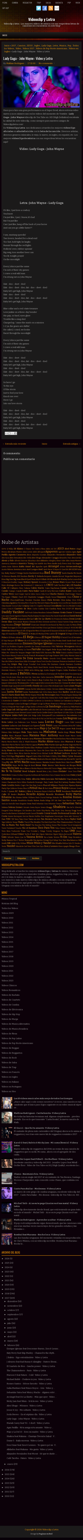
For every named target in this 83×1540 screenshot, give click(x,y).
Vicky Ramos (7, 840)
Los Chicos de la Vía (35, 719)
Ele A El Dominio (30, 641)
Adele (35, 552)
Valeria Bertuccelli (65, 834)
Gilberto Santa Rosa (15, 661)
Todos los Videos (10, 908)
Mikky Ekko (56, 756)
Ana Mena (47, 564)
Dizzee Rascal (51, 625)
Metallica (5, 753)
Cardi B (43, 591)
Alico (38, 561)
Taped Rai (56, 819)
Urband (14, 834)
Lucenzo (78, 722)
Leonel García (36, 712)
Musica (62, 45)
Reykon (21, 794)
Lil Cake (66, 712)
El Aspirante (44, 631)
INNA (26, 670)
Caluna (27, 588)
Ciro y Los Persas (64, 603)
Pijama (72, 785)
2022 (7, 1276)
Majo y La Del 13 (49, 728)
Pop (69, 2)
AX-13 (60, 548)
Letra (55, 45)
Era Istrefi (57, 644)
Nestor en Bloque (67, 765)
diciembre (12, 1301)
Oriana (14, 775)
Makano (4, 732)
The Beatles (35, 822)
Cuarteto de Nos (22, 608)
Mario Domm (76, 739)
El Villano (19, 640)
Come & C (33, 606)
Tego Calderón (7, 822)
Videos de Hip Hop (11, 1014)
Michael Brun (36, 753)
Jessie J (24, 680)
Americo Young (26, 563)
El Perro (76, 634)
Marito (9, 742)
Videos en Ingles (10, 1077)
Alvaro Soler (61, 561)
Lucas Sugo (54, 722)
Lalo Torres (42, 710)
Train (23, 831)
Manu (11, 736)
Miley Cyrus (67, 756)
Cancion (21, 45)
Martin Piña (43, 744)
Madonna (10, 728)
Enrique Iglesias (43, 643)
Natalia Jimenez (36, 762)
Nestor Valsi (53, 765)
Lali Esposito (22, 709)
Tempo (15, 822)
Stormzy (76, 816)
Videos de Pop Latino (12, 1038)
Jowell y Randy (32, 685)
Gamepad (10, 659)
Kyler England (64, 698)
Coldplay (25, 606)
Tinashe (18, 828)
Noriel (39, 771)
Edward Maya (15, 631)
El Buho (62, 631)
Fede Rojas (57, 649)
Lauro (29, 712)
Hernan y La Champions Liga (68, 667)
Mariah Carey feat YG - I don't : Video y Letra (28, 1423)
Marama (34, 735)
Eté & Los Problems (9, 647)
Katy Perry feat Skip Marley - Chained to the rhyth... (31, 1353)
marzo (10, 1341)
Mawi (9, 750)
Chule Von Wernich (36, 603)
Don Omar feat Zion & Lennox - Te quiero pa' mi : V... (32, 1445)
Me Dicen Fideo (48, 750)
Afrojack (41, 552)
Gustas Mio (45, 664)
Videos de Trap (9, 1067)
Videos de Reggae (10, 1048)
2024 (7, 1267)
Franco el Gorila (22, 655)
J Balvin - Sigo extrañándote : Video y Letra (27, 1357)
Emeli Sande (67, 641)
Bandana (24, 576)
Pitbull (34, 788)
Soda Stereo (11, 813)
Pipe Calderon (12, 788)
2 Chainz (27, 549)
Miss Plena (17, 759)
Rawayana (38, 791)
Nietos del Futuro (50, 768)
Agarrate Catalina (65, 552)
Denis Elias (7, 621)
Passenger (39, 782)
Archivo (35, 858)
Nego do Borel (29, 765)
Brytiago (10, 585)
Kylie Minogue (76, 698)
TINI (8, 819)
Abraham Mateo (14, 552)
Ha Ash (24, 667)
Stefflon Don (39, 816)
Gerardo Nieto (41, 658)
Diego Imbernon (75, 622)
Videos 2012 (7, 927)
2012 (7, 1487)
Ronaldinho (22, 800)
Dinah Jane (35, 625)
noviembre (13, 1306)
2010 (7, 1496)
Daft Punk (29, 613)
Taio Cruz (23, 819)
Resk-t (14, 794)
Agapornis (51, 551)
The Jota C (77, 822)
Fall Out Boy (12, 649)
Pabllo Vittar (21, 779)
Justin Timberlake (31, 692)
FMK (53, 647)
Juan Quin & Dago (9, 689)
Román (14, 800)
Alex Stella (27, 558)
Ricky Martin (73, 794)
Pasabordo (31, 782)
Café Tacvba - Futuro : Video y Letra (24, 1458)
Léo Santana (63, 726)
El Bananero (54, 631)
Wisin (30, 842)
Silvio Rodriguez (15, 811)
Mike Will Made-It (45, 756)
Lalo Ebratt (33, 709)
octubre (11, 1310)
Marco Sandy (76, 736)
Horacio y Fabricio (16, 670)
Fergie (28, 652)
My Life (10, 762)
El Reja (28, 637)
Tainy (16, 819)
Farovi (29, 650)
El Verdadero (76, 637)
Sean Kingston (21, 804)
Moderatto (41, 759)
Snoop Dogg (70, 810)
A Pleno (42, 549)
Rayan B (45, 791)
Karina (78, 692)
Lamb (49, 710)
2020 (7, 1285)
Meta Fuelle (77, 750)
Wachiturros (72, 840)
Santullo (11, 804)
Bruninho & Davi (45, 582)
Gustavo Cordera (74, 664)
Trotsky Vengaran (53, 831)
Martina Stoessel (15, 747)
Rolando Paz (57, 797)
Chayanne (61, 597)
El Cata (68, 631)
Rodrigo (49, 797)
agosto (10, 1319)
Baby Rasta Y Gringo (14, 573)
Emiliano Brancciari (15, 644)
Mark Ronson (31, 742)
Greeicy (78, 661)
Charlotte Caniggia (36, 597)
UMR (72, 830)
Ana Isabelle (38, 564)
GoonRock (71, 661)
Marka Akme (46, 741)
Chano (14, 597)
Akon (29, 555)
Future (56, 655)
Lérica (70, 726)
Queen (11, 791)
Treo (28, 831)
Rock (78, 2)
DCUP (68, 609)
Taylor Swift (75, 819)
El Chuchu (75, 631)
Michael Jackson (62, 753)
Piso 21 (26, 788)
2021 (7, 1280)
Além (68, 561)
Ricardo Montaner (55, 794)
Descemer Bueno (21, 622)
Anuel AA (30, 566)
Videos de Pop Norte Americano (51, 48)
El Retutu (38, 637)
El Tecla (63, 637)
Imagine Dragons (56, 670)
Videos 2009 (8, 913)
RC (16, 791)
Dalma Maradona (39, 613)
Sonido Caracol (30, 813)
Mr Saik (76, 759)
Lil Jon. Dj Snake (75, 712)
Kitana (51, 698)
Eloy (50, 641)
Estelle (69, 644)
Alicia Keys (32, 561)
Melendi (68, 750)
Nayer (15, 765)
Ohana (55, 771)
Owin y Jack (75, 775)
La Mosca (69, 704)
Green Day (6, 664)
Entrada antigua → (71, 444)
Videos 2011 (7, 922)
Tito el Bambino (29, 828)
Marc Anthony (49, 735)
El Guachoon (12, 634)
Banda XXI (15, 576)
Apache (39, 566)
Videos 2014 (7, 937)
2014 (7, 1478)
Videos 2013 (7, 932)
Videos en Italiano (10, 1082)
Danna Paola (27, 616)
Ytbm (34, 846)
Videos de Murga (10, 1019)
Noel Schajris (28, 771)
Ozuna (7, 779)
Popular (7, 858)
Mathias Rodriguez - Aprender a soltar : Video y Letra (42, 1220)
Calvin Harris (37, 588)
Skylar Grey (59, 811)
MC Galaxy (77, 726)
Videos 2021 (7, 971)
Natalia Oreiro (48, 762)
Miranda (77, 756)
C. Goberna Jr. (38, 585)
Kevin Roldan (13, 698)
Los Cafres (14, 719)
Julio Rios (77, 689)
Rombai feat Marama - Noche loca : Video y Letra (39, 1234)
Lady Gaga (46, 45)
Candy (19, 591)
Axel (40, 569)
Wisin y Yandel (42, 842)
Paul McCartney (61, 782)
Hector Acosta (48, 667)
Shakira (59, 807)
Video (18, 48)
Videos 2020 (8, 966)
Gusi (38, 664)
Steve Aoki (68, 816)
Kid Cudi (38, 698)
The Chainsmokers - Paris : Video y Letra (26, 1370)
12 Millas (10, 549)
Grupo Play (16, 664)
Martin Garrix (20, 745)
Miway (34, 759)
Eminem (28, 643)
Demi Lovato (75, 619)
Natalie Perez (61, 762)
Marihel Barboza (59, 739)
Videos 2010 (7, 918)
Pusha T (5, 791)
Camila (63, 588)
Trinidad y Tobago (38, 831)
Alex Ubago (36, 558)
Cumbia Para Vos (57, 609)
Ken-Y (59, 695)
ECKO (76, 628)
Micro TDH (6, 756)
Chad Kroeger (70, 594)
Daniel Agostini (15, 616)
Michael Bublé (47, 753)
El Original (60, 633)
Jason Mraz (16, 677)
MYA (4, 728)
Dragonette (26, 628)
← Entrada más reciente (14, 444)
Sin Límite (37, 811)
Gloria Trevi (40, 661)
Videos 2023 (7, 980)
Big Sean (17, 579)
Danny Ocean (39, 616)
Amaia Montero (76, 561)
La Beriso (37, 701)
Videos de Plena (9, 1033)
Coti (63, 606)
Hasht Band (38, 667)
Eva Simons (36, 647)
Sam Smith (77, 800)
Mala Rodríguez (14, 732)
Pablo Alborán (33, 779)
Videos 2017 (28, 48)
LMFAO (30, 701)
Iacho (32, 670)
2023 (7, 1271)
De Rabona (65, 619)
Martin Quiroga (55, 745)
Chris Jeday (66, 600)
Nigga (59, 768)
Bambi (64, 573)
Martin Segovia (69, 745)
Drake (32, 628)
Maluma (50, 732)
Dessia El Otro (35, 622)
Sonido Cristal (43, 813)
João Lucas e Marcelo (47, 686)
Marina (69, 739)
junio (9, 1328)
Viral (51, 840)
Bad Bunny (52, 573)
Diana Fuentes (63, 622)
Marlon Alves (59, 742)
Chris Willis (76, 600)
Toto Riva (6, 831)
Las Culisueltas (66, 709)
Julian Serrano (52, 689)
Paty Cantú (48, 782)
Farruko (36, 649)
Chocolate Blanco (39, 600)
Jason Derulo (7, 677)
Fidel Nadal (35, 653)
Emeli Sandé (76, 641)
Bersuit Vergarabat (66, 576)
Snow (4, 813)
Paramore (12, 782)
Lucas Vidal (69, 722)
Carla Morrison (52, 591)
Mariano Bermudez (43, 738)
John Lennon (46, 683)
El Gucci (23, 633)
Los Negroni (70, 718)
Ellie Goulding (42, 641)
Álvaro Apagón (63, 846)
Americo (14, 563)
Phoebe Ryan (63, 785)
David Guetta (9, 618)
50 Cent (35, 549)
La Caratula (46, 701)
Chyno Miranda (51, 603)
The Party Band (23, 825)
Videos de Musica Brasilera (15, 1029)
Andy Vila (71, 564)
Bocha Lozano (73, 579)
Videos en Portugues (11, 1086)
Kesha (4, 697)
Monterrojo (61, 759)
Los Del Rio (48, 719)
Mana (72, 732)
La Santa (64, 707)
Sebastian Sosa (42, 804)
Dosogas (12, 628)
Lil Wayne (6, 715)
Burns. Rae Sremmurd (23, 585)
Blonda (53, 579)
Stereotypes (58, 816)
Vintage (46, 840)
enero (10, 1464)
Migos (12, 756)
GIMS (61, 655)
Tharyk (27, 822)
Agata (74, 552)
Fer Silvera (11, 653)
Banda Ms (71, 573)
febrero (11, 1345)
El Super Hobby (51, 637)
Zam (37, 846)
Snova (79, 811)
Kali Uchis (43, 692)
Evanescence (46, 647)
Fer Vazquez (20, 653)
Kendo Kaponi (67, 695)
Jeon (74, 677)
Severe (43, 807)
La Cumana (66, 701)
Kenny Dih (77, 695)
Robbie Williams (28, 797)
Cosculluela (56, 606)
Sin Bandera (27, 811)
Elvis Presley (57, 641)
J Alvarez (13, 674)
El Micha (40, 634)
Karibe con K (69, 692)
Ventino (56, 837)
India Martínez (70, 670)
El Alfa (23, 631)
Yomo (29, 846)
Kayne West (36, 695)
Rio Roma (17, 797)
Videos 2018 (7, 956)
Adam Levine (27, 552)
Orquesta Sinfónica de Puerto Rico (36, 775)
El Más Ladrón (49, 634)
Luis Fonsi (46, 725)
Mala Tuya (26, 732)
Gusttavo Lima (7, 667)
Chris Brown (53, 600)
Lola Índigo (32, 715)
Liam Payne (58, 712)
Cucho (34, 609)
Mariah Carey (28, 739)
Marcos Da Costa (11, 738)
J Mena (34, 674)
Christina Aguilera (9, 603)
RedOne (52, 791)
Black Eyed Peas (28, 579)
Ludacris (13, 725)
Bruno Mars (59, 582)
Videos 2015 (7, 942)
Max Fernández (19, 750)
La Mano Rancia (50, 704)
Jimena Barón (74, 680)
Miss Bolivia (7, 759)
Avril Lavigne (32, 569)
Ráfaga (47, 800)
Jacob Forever (58, 674)
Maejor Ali (19, 729)
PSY (14, 779)
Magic (26, 729)
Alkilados (44, 560)
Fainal (4, 650)
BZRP (74, 569)
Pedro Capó (20, 785)
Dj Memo (73, 625)
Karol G (5, 695)
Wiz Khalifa (57, 843)
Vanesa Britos (34, 836)
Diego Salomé (22, 624)
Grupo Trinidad (29, 664)
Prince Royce (61, 788)
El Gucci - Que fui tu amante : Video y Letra (36, 1128)
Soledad (21, 813)
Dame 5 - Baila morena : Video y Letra (25, 1440)
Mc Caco (37, 750)
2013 (7, 1483)
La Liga (40, 704)
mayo (10, 1332)
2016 (7, 1470)
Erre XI (64, 644)
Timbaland (11, 828)
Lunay (55, 726)
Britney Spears (31, 582)
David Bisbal (75, 616)
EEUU (30, 45)
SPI (52, 800)
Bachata (59, 2)
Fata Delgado (46, 650)
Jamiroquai (77, 674)
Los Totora (32, 722)
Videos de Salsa (9, 1062)
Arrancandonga (73, 566)
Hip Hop (5, 8)
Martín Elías (29, 747)
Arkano (62, 567)
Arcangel (53, 566)
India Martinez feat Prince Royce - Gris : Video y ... (31, 1388)
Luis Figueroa (34, 726)
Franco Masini (10, 655)
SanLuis (5, 804)
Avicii (24, 569)
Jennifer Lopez (63, 676)
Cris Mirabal (70, 606)
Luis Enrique (23, 725)
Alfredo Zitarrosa (21, 561)
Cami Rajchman (52, 588)
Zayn (42, 846)
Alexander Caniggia (50, 558)
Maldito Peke (37, 732)
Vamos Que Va (20, 837)
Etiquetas (21, 858)
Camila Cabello (74, 588)
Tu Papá (65, 831)
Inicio (4, 35)
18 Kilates (18, 549)
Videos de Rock (9, 1058)
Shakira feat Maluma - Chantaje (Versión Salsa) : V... (31, 1436)
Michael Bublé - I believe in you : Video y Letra (29, 1379)
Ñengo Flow (74, 846)
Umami (78, 831)
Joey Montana (19, 683)
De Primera (56, 619)
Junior (4, 692)
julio (9, 1323)
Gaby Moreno (69, 655)
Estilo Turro (77, 644)
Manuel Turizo (21, 735)
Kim (47, 698)
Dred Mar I (39, 628)
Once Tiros (72, 771)
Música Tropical (9, 898)
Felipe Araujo (72, 650)
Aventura (18, 569)
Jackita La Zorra (45, 674)
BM (70, 569)
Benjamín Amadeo (51, 576)
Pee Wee (29, 785)
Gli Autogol (32, 661)
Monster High (50, 759)
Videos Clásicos (9, 985)
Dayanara (22, 619)
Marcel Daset (64, 736)
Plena (4, 2)
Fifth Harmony (46, 653)
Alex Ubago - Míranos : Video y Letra (24, 1405)
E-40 (71, 628)
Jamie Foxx (69, 674)
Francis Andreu (67, 653)
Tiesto (4, 828)
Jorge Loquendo (14, 686)
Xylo (70, 843)
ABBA (48, 549)
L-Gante (15, 700)
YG (73, 843)
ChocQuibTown (17, 600)
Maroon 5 (70, 741)
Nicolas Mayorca (37, 768)
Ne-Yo (20, 765)
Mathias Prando (56, 748)
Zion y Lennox (51, 846)
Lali (13, 709)
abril (9, 1336)
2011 (7, 1492)
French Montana (36, 655)
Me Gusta (59, 750)
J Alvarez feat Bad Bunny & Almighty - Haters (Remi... (32, 1362)
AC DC (54, 549)
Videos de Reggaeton (12, 1053)
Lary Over (55, 710)
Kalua (50, 692)
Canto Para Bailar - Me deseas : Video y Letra (37, 1188)
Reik (58, 791)
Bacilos (26, 573)
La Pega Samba (30, 707)
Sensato (26, 807)
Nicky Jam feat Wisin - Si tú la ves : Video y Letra (30, 1401)
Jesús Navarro (33, 680)
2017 (13, 45)
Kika (43, 698)
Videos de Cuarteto (11, 1000)
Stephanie (49, 816)
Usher (21, 834)
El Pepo (69, 634)
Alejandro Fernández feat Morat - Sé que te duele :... (32, 1454)
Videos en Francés (11, 1072)
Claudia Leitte (76, 603)
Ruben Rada (39, 800)
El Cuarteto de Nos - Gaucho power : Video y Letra (31, 1366)
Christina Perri (23, 603)
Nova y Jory (47, 771)
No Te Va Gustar (11, 771)
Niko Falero (68, 768)
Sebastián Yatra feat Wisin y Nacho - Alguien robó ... (31, 1392)
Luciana (5, 725)
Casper (21, 594)
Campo (12, 591)
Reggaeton (27, 2)
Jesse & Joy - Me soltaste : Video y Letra (26, 1410)
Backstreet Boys (36, 573)
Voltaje (55, 840)
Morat (70, 759)
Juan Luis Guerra (62, 686)
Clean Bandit (6, 606)
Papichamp (72, 779)
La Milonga (62, 704)
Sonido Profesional (60, 813)
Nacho (25, 762)
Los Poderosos (20, 722)
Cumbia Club (43, 609)
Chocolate (28, 600)
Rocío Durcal (41, 797)
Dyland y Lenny (63, 628)
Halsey (30, 667)
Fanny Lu (22, 650)
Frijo (46, 655)
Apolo (45, 567)
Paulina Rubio (75, 782)
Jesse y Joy (15, 680)
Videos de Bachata (10, 995)
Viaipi (70, 837)
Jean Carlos (41, 677)
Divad (42, 625)
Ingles (37, 45)
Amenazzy (6, 564)
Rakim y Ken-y (26, 791)
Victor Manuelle (26, 840)
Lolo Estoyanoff (44, 715)
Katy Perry (26, 695)
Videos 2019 (7, 961)
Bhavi (4, 579)
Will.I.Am (11, 843)
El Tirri (69, 637)
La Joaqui (10, 704)
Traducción (15, 831)
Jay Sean (32, 677)
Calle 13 (5, 588)
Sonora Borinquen (15, 816)
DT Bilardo (76, 609)
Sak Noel (58, 800)
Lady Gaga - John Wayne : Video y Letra (27, 58)
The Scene (62, 825)
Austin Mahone (7, 569)
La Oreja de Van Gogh (14, 707)
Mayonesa (29, 750)
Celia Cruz (45, 594)
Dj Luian (66, 625)
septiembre (13, 1314)
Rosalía (30, 800)
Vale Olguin (40, 834)
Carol (16, 594)
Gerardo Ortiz (55, 659)
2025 (7, 1263)
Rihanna (7, 797)
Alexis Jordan (77, 558)
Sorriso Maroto (28, 816)
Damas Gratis (59, 612)
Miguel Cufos (32, 756)
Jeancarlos (50, 677)
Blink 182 (46, 579)
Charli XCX (22, 597)
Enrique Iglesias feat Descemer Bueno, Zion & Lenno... (33, 1348)
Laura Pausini (8, 712)
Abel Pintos (70, 549)
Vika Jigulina (38, 840)
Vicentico (77, 837)
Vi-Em (63, 836)
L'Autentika (6, 701)
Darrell (62, 616)
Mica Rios (13, 753)
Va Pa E (28, 834)
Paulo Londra (8, 785)
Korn (57, 698)
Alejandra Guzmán (39, 555)
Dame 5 (70, 612)
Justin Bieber (15, 691)
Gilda (25, 661)
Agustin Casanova (17, 554)
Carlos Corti (76, 591)
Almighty (52, 561)
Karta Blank (14, 695)
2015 (7, 1474)
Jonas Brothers (69, 683)
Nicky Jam (13, 768)
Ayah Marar (47, 569)
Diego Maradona (8, 625)
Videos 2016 (7, 947)
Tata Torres (65, 819)
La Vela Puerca (74, 707)
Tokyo (57, 828)
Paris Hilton (21, 782)
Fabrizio (78, 647)
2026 (7, 1258)
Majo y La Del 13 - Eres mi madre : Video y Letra (30, 1432)
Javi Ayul (25, 677)
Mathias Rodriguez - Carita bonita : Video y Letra (40, 1113)
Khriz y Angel (28, 698)
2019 (7, 1289)
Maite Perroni (34, 729)
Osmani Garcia (59, 775)
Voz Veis (62, 840)
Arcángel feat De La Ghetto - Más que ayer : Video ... (32, 1397)
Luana (41, 722)
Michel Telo (76, 753)
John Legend (35, 683)
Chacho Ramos (57, 594)
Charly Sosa (50, 597)
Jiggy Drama (62, 680)
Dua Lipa (47, 628)
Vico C (15, 840)
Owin (68, 775)
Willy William (21, 843)
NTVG (17, 762)
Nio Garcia (78, 768)
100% (4, 549)
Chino (69, 597)
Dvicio (53, 628)
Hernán (5, 670)
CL (45, 585)
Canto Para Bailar (30, 591)
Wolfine (65, 843)
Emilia (4, 644)
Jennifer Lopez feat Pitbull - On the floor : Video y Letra (43, 1159)
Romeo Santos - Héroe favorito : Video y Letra (29, 1383)
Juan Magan (75, 685)
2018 (7, 1293)
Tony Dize (76, 828)
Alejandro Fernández (56, 555)
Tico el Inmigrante (74, 825)
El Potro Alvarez (15, 637)
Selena (5, 807)
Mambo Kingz (63, 732)
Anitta (21, 566)
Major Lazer (65, 728)
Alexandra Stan (65, 558)
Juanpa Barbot (30, 689)
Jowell (23, 686)
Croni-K (10, 609)
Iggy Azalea (44, 670)
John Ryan (55, 683)
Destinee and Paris (50, 622)
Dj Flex (59, 625)
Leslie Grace (47, 712)
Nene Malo (41, 765)
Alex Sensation (16, 558)
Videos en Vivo (9, 1091)
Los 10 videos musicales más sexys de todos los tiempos (43, 1098)
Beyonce (77, 576)
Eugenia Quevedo (24, 647)
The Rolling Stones (49, 825)
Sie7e (72, 807)
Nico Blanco (25, 768)
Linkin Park (17, 715)
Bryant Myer (71, 582)
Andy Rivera (62, 564)
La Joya (17, 704)
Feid (64, 649)
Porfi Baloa (49, 788)
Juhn (39, 689)
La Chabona (55, 701)
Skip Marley (46, 811)
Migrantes (20, 756)
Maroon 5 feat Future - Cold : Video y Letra (27, 1375)
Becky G (32, 576)
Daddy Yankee (13, 612)
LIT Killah (23, 701)
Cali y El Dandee (73, 585)
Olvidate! (62, 771)
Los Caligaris (23, 719)
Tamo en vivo (34, 819)
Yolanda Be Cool (21, 846)
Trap (39, 2)
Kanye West (57, 692)
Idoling (36, 670)
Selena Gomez (15, 807)
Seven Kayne (35, 807)
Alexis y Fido (8, 560)
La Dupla (75, 701)
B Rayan (56, 569)
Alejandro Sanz (73, 554)
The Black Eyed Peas (48, 822)
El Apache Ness (33, 631)
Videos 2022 (7, 976)
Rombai (67, 797)
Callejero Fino (16, 588)
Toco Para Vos (46, 827)
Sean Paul (31, 803)
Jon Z (61, 683)
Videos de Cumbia (10, 1005)
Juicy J (43, 689)
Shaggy (49, 807)
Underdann (6, 834)
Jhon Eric (53, 680)
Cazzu (38, 594)
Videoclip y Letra (41, 19)
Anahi (54, 563)
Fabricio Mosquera (65, 646)
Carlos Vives (8, 594)
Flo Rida (56, 652)
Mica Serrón (24, 753)
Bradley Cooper (17, 582)
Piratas (20, 788)
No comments (46, 63)
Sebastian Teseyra (55, 804)
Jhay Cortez (44, 680)
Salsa (48, 2)
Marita (4, 742)
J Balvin (24, 673)
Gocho (48, 661)
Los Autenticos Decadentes (64, 715)
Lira (25, 715)
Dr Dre (18, 628)
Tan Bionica (46, 819)
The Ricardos (36, 825)
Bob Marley (62, 579)
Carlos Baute (65, 591)
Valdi (33, 834)
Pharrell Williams (50, 785)
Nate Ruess (70, 762)
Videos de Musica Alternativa (16, 1024)
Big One (9, 579)
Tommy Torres (65, 828)
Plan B (41, 788)
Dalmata (49, 613)
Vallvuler (10, 837)
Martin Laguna (31, 745)
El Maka (32, 634)
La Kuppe (33, 704)
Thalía (21, 822)
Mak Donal (76, 728)
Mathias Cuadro (42, 747)
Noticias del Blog (10, 903)
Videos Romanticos (11, 990)
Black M (39, 579)
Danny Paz (49, 616)
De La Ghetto (44, 619)
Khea (21, 698)
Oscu (52, 775)
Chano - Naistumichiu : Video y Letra (33, 1174)
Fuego (50, 655)
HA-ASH (17, 667)
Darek (56, 616)
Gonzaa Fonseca (59, 661)
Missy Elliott (25, 759)
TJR (12, 819)
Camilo (5, 591)
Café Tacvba (59, 585)
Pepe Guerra (37, 785)
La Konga (24, 704)
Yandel (11, 846)
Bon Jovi (7, 582)
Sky (52, 810)
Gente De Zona (24, 658)
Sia (68, 807)
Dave (67, 616)
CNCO (49, 584)
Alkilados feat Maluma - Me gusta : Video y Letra (30, 1449)
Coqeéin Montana (43, 606)
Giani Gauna (67, 658)
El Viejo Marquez (8, 641)
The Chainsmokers (65, 822)
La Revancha (40, 707)
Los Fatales (57, 718)
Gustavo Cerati (58, 664)
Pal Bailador (60, 779)
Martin (12, 745)
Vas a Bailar (48, 837)
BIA (67, 569)
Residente (66, 791)
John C (28, 683)
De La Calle (32, 619)
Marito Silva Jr (18, 742)
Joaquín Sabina (7, 683)
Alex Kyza (5, 558)
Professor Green (75, 788)
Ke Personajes (49, 695)
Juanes (20, 688)
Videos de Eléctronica (12, 1009)
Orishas (20, 775)
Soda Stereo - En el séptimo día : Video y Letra (29, 1414)
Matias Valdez (69, 747)
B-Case (62, 569)
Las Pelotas (77, 710)
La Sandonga (53, 706)
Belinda (40, 576)
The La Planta (8, 825)
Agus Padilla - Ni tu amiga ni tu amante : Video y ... (30, 1427)
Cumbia (15, 2)
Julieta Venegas (66, 689)
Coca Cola (16, 606)
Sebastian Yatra (71, 803)
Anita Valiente (12, 567)
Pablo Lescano (47, 779)
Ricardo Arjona (35, 794)
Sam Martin (67, 800)
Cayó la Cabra (30, 594)
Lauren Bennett (20, 712)
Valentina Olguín (51, 834)
